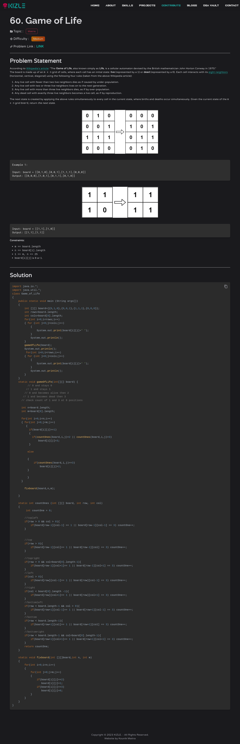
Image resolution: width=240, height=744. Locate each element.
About (111, 5)
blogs (192, 5)
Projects (147, 5)
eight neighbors (218, 72)
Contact (232, 5)
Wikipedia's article (37, 68)
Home (95, 5)
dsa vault (211, 5)
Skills (127, 5)
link (40, 46)
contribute (171, 5)
